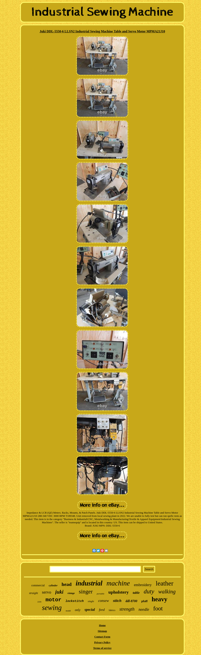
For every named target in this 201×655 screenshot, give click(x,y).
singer (86, 591)
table (136, 593)
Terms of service (102, 648)
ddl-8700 (131, 601)
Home (102, 625)
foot (158, 608)
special (90, 610)
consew (103, 601)
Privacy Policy (102, 642)
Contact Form (102, 636)
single (91, 601)
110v (39, 601)
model (68, 611)
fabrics (112, 610)
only (78, 610)
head (67, 584)
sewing (52, 608)
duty (149, 591)
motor (53, 600)
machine (118, 583)
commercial (38, 585)
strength (127, 609)
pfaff (144, 601)
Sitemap (102, 631)
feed (102, 610)
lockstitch (75, 601)
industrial (89, 583)
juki (59, 592)
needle (144, 609)
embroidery (143, 585)
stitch (117, 600)
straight (33, 593)
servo (46, 592)
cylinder (53, 585)
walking (167, 592)
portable (100, 593)
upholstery (118, 592)
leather (164, 583)
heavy (160, 599)
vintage (71, 593)
